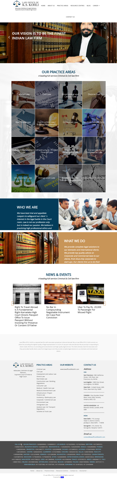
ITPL (62, 477)
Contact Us (70, 17)
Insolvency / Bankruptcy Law (46, 397)
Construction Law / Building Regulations (46, 382)
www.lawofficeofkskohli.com (69, 369)
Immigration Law (42, 405)
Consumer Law (42, 386)
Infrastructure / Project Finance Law (44, 394)
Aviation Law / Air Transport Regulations (46, 408)
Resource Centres (77, 6)
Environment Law (42, 402)
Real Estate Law (42, 379)
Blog (88, 6)
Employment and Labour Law (46, 374)
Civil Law (39, 372)
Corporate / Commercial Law (46, 400)
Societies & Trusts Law (44, 411)
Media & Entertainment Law (46, 390)
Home (43, 6)
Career (96, 6)
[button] (9, 36)
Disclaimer (83, 471)
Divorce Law (41, 376)
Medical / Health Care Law (45, 388)
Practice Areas (62, 6)
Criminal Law (41, 369)
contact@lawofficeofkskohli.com (94, 437)
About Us (51, 6)
